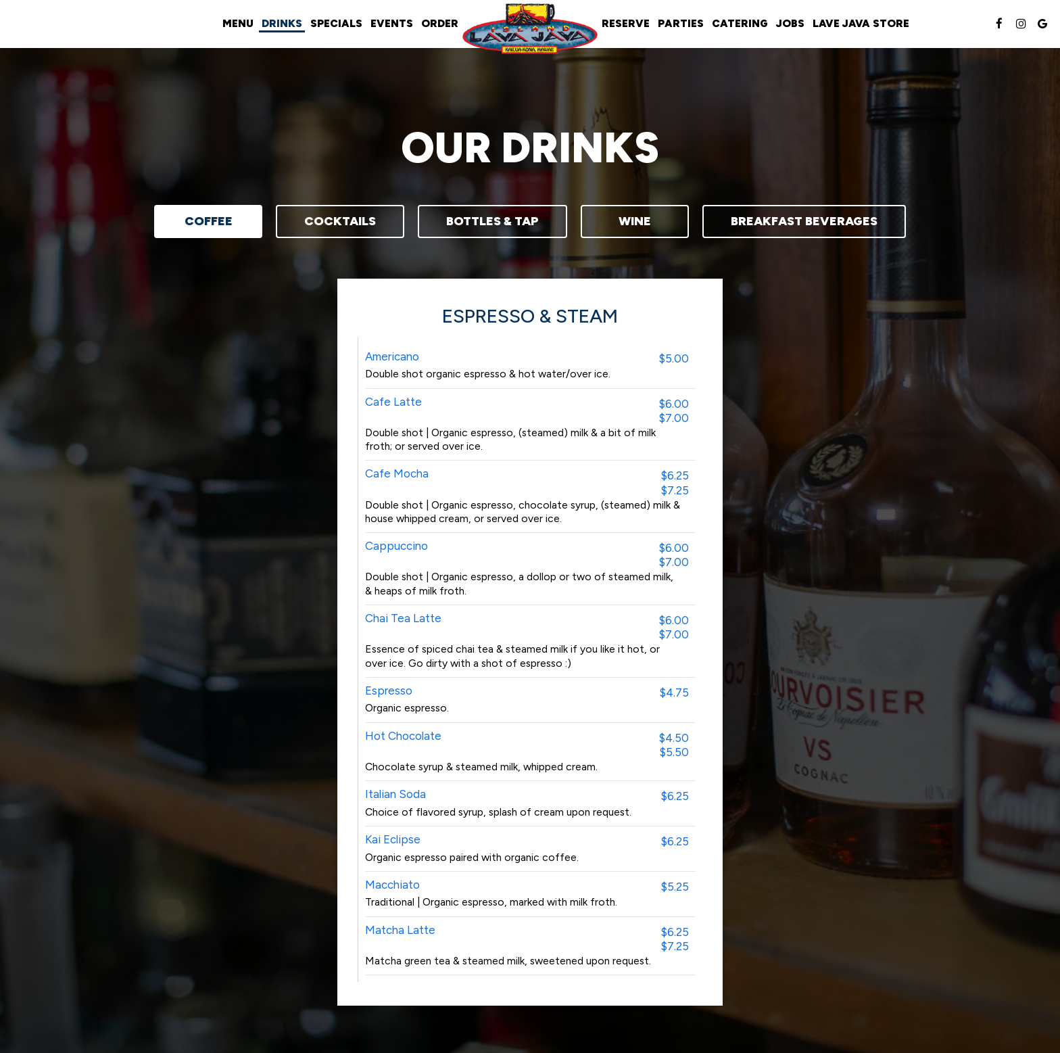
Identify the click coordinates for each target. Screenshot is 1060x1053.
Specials (336, 23)
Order (439, 23)
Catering (740, 23)
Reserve (626, 23)
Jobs (790, 23)
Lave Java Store (861, 23)
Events (391, 23)
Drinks (282, 23)
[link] (530, 28)
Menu (238, 23)
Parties (681, 23)
